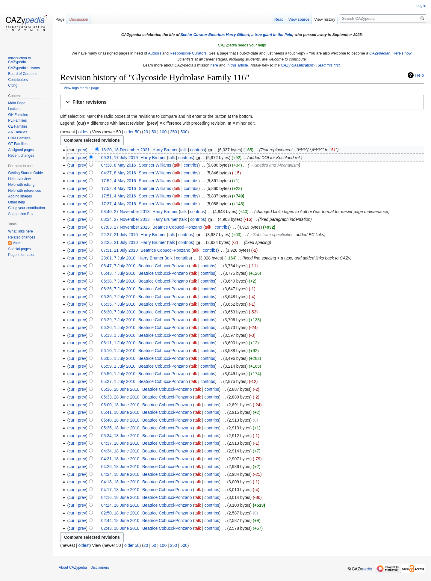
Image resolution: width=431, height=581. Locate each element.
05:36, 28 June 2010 (120, 389)
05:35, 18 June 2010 (120, 427)
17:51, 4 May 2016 (118, 196)
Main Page (16, 103)
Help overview (19, 179)
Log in (421, 6)
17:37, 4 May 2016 (118, 203)
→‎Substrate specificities (271, 234)
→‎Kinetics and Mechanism (274, 165)
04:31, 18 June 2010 (120, 458)
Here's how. (402, 53)
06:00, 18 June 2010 (120, 404)
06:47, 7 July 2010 (118, 265)
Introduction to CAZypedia (19, 60)
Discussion (78, 19)
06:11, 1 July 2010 (118, 342)
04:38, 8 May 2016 (118, 165)
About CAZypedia (73, 567)
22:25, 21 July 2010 (119, 242)
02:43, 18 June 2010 (120, 528)
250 (173, 131)
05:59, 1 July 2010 (118, 366)
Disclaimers (99, 567)
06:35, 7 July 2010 (118, 304)
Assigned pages (21, 150)
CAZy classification (297, 65)
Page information (21, 255)
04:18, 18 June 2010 (120, 481)
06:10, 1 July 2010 (118, 350)
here (214, 65)
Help (419, 75)
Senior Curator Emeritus (202, 34)
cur (71, 157)
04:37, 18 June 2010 (120, 443)
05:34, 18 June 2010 (120, 435)
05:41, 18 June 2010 (120, 412)
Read (279, 19)
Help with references (24, 190)
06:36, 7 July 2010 (118, 288)
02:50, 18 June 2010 (120, 513)
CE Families (18, 126)
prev (82, 149)
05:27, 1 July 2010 (118, 381)
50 (154, 131)
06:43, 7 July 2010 (118, 273)
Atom (17, 243)
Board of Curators (22, 74)
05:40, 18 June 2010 (120, 420)
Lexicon (14, 109)
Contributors (18, 80)
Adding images (20, 196)
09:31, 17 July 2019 (119, 157)
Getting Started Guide (25, 173)
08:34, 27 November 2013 (125, 219)
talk (183, 149)
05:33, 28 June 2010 (120, 397)
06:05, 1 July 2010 (118, 358)
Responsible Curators (188, 53)
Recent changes (21, 155)
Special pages (19, 249)
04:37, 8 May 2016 (118, 172)
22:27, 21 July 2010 (119, 234)
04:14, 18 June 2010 (120, 505)
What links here (20, 231)
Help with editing (21, 184)
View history (324, 19)
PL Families (17, 120)
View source (299, 19)
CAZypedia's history (24, 68)
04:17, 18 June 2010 (120, 489)
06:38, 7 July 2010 (118, 281)
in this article (237, 65)
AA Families (17, 132)
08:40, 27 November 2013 (125, 211)
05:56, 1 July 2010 (118, 373)
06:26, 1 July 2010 (118, 327)
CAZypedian (379, 53)
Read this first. (328, 65)
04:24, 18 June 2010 (120, 474)
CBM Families (19, 138)
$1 (333, 149)
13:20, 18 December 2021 (125, 149)
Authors (154, 53)
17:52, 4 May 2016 (118, 180)
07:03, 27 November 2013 (125, 227)
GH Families (18, 115)
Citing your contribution (26, 208)
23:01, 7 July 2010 (118, 258)
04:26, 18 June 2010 (120, 466)
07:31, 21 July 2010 (119, 250)
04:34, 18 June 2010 (120, 451)
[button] (242, 102)
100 (163, 131)
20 (145, 131)
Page (59, 19)
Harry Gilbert (237, 34)
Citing (12, 85)
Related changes (21, 237)
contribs (197, 149)
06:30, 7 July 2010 (118, 312)
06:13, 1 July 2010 (118, 335)
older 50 (132, 131)
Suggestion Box (20, 214)
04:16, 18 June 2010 (120, 497)
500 (183, 131)
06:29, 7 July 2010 (118, 319)
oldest (83, 131)
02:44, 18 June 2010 (120, 520)
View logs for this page (81, 88)
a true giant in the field (271, 34)
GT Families (17, 144)
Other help (16, 202)
